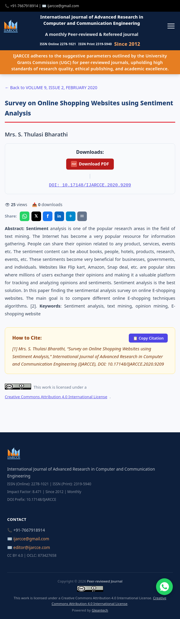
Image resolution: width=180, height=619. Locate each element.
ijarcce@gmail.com (63, 5)
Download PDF (90, 164)
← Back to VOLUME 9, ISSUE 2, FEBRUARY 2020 (51, 87)
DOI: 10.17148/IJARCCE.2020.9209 (90, 185)
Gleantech (100, 610)
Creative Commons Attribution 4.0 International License (56, 396)
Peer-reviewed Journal (104, 581)
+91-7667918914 (24, 5)
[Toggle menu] (170, 26)
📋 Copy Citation (148, 338)
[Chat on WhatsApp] (164, 586)
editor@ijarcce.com (31, 547)
